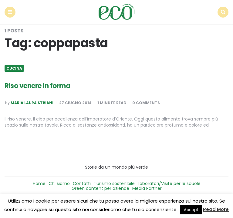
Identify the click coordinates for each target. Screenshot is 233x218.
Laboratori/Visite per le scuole (169, 183)
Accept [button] (191, 210)
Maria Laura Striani (32, 103)
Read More (216, 209)
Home (39, 183)
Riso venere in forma (37, 86)
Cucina (14, 68)
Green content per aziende (100, 188)
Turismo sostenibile (114, 183)
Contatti (82, 183)
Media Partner (147, 188)
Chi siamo (59, 183)
